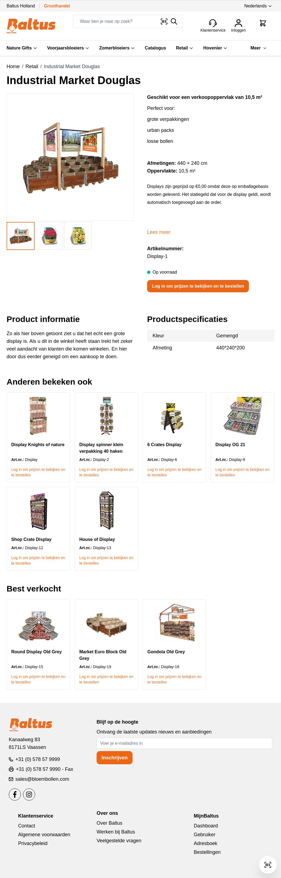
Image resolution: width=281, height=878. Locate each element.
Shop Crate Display (31, 539)
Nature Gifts (22, 48)
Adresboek (205, 843)
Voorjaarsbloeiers (68, 48)
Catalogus (155, 48)
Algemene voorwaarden (44, 834)
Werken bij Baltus (116, 832)
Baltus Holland (21, 6)
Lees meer (158, 232)
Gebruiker (204, 834)
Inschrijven (115, 757)
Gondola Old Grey (166, 651)
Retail (184, 48)
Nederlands (258, 6)
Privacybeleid (32, 843)
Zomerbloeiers (117, 48)
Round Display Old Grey (36, 651)
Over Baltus (109, 823)
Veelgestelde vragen (119, 840)
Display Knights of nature (37, 444)
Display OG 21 (230, 444)
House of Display (97, 539)
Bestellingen (207, 852)
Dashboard (206, 826)
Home (13, 66)
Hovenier (215, 48)
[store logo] (31, 26)
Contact (26, 826)
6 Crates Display (164, 444)
